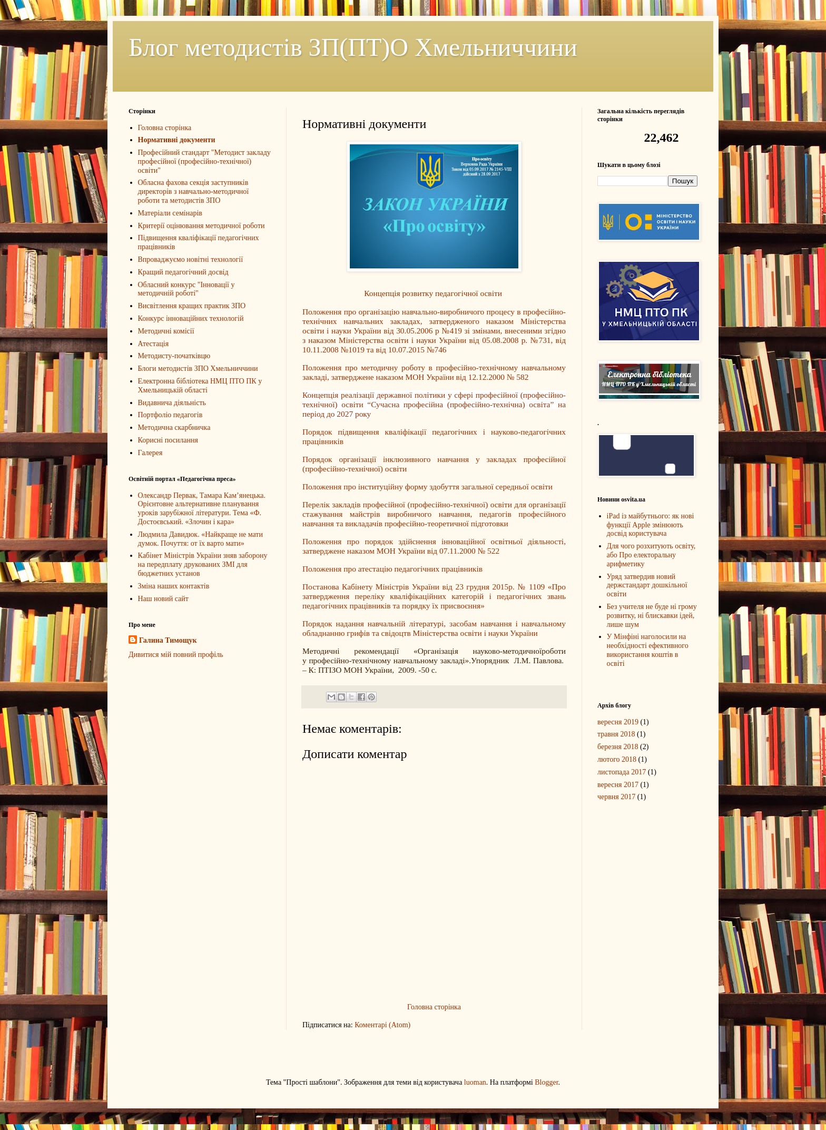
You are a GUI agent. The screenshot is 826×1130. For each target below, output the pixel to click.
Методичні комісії (166, 331)
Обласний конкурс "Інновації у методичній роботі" (186, 289)
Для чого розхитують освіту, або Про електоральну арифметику (651, 555)
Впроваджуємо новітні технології (190, 259)
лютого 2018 (616, 759)
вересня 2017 (617, 785)
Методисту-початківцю (174, 356)
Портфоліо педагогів (170, 415)
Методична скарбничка (174, 427)
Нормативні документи (176, 140)
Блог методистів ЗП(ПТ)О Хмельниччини (353, 47)
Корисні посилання (168, 440)
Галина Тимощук (168, 640)
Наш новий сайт (163, 599)
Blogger (546, 1082)
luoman (475, 1082)
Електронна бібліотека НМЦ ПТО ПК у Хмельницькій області (200, 385)
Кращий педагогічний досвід (183, 272)
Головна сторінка (434, 1007)
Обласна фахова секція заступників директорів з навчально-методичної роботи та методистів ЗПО (193, 191)
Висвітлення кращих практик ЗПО (192, 306)
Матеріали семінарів (170, 213)
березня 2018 (617, 747)
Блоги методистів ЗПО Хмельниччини (198, 368)
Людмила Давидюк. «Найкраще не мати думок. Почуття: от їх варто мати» (200, 538)
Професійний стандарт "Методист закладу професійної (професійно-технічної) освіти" (204, 161)
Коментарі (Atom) (382, 1025)
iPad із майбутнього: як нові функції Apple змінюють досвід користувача (650, 525)
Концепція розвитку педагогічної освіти (434, 293)
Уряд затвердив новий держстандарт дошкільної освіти (647, 585)
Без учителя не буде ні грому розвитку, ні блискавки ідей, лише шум (652, 615)
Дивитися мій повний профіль (176, 655)
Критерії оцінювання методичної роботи (201, 226)
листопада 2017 (621, 772)
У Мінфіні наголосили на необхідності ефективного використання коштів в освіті (648, 650)
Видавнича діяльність (172, 403)
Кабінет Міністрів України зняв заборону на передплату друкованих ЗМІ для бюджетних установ (203, 564)
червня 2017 (616, 797)
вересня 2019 (617, 722)
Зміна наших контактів (174, 586)
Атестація (153, 344)
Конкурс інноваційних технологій (191, 318)
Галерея (150, 453)
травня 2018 (616, 734)
